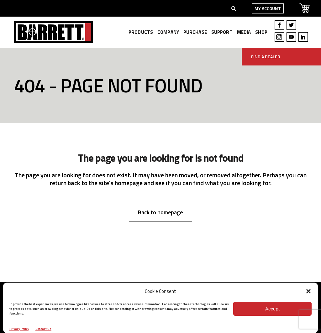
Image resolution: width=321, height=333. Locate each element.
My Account (265, 8)
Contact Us (43, 328)
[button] (308, 291)
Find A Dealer (265, 56)
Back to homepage (160, 212)
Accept (272, 308)
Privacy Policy (19, 328)
